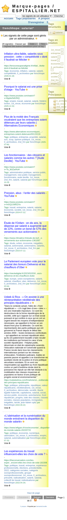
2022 (6, 470)
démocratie (23, 390)
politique (14, 137)
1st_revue (15, 103)
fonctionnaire (10, 177)
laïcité (17, 402)
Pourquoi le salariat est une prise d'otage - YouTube (23, 88)
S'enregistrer (36, 22)
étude (12, 243)
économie (14, 71)
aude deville (23, 177)
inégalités (38, 243)
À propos (44, 18)
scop (11, 139)
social (43, 392)
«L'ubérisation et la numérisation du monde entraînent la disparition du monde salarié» (24, 418)
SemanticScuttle (41, 506)
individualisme (28, 480)
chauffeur (16, 281)
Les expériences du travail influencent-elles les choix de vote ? (24, 453)
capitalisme (26, 392)
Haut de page (33, 493)
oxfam (19, 243)
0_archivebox (23, 73)
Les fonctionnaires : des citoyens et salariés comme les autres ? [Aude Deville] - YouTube (24, 158)
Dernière (50, 497)
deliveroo (31, 281)
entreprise (23, 137)
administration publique (21, 172)
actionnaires (30, 245)
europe (13, 279)
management (10, 175)
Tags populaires (26, 18)
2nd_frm (22, 142)
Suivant (36, 497)
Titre (43, 44)
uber (24, 281)
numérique (34, 433)
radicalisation (20, 477)
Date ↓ (33, 44)
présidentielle (35, 468)
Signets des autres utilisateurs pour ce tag (24, 46)
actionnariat (17, 245)
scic (6, 139)
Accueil (8, 18)
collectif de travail (12, 480)
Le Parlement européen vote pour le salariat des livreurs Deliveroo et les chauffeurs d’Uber (25, 264)
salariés (40, 245)
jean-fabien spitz (28, 402)
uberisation (9, 435)
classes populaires (21, 400)
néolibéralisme (23, 387)
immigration (36, 400)
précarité (8, 477)
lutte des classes (32, 397)
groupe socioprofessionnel (17, 474)
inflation (23, 71)
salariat (32, 71)
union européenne (26, 279)
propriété (34, 137)
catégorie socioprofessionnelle (21, 471)
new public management (29, 175)
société (18, 210)
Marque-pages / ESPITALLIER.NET (36, 8)
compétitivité (10, 73)
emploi (13, 101)
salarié (40, 71)
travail (20, 101)
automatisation (19, 438)
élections (24, 468)
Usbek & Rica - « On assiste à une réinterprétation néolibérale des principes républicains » (24, 300)
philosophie (24, 385)
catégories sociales (19, 470)
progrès (19, 397)
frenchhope (39, 73)
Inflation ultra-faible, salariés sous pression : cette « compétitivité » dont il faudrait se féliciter (25, 56)
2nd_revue (59, 107)
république (36, 385)
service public (39, 172)
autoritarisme (35, 395)
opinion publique (22, 139)
